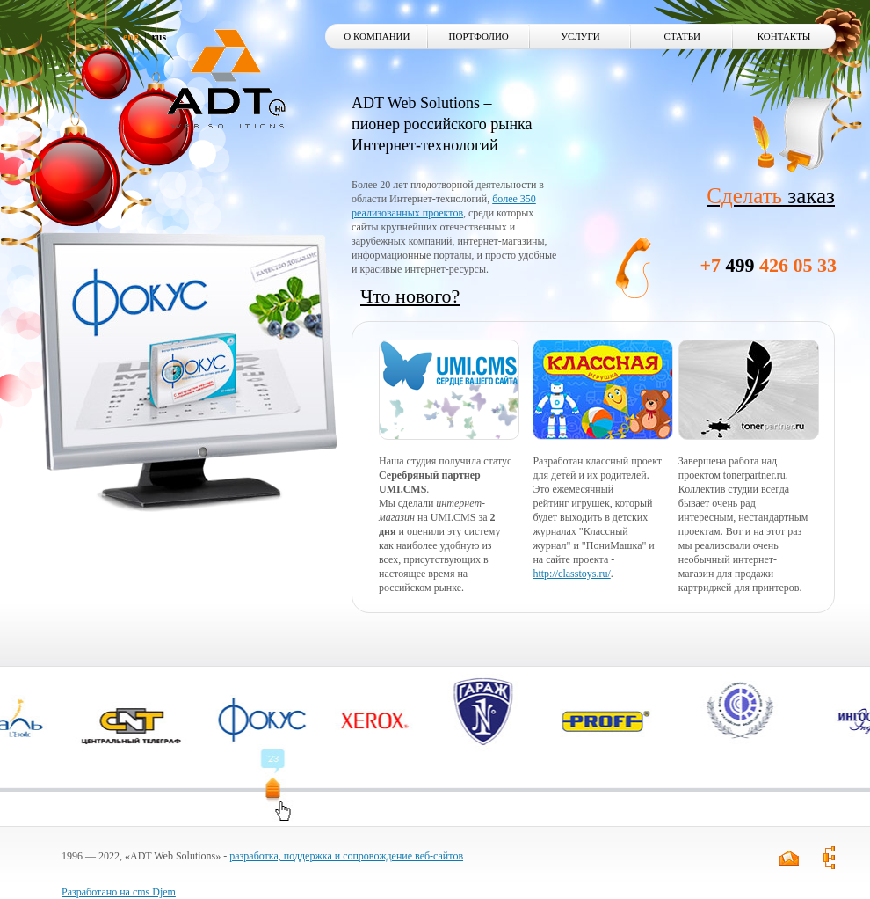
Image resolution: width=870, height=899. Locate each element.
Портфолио (479, 36)
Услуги (580, 36)
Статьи (682, 36)
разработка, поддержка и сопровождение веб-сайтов (346, 856)
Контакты (784, 36)
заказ (771, 196)
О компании (377, 36)
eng (131, 37)
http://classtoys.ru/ (571, 573)
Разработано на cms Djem (119, 892)
